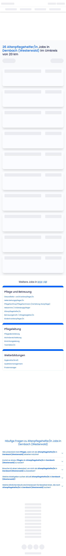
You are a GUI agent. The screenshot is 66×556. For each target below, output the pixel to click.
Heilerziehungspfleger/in (14, 300)
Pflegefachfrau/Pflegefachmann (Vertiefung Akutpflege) (27, 304)
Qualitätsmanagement (13, 364)
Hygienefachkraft (11, 360)
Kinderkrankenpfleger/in (14, 318)
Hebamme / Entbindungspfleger (17, 307)
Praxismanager (10, 367)
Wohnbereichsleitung (12, 337)
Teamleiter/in (9, 345)
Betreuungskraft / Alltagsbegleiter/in (19, 315)
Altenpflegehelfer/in (12, 311)
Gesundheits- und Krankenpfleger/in (19, 297)
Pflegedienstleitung (12, 334)
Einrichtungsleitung (11, 341)
